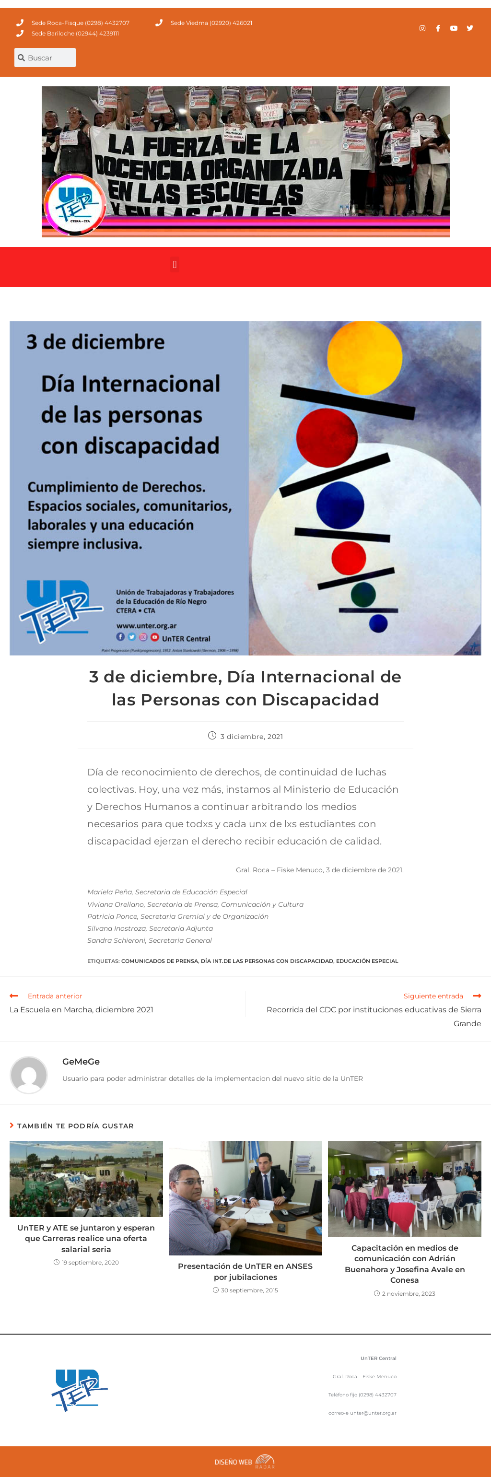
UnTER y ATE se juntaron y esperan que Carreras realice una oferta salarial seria (86, 1238)
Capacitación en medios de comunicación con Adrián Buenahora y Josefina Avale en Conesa (405, 1264)
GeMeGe (81, 1061)
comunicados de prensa (159, 961)
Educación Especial (367, 961)
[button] (174, 264)
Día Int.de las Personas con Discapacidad (267, 961)
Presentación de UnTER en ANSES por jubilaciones (245, 1271)
